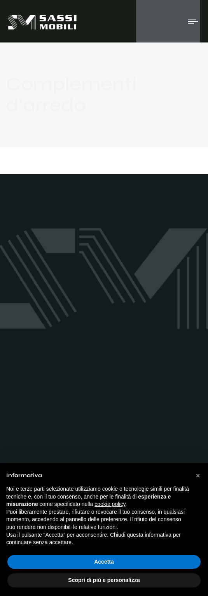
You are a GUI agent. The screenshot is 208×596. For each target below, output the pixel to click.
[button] (198, 475)
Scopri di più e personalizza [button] (104, 580)
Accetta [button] (104, 562)
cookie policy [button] (109, 504)
